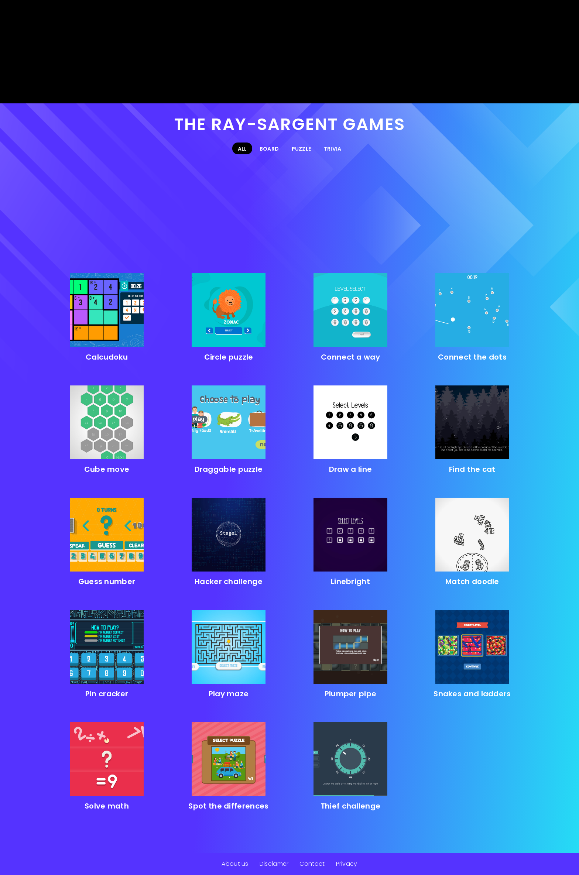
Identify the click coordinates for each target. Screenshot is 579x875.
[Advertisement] (289, 51)
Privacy (346, 863)
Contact (312, 863)
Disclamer (274, 863)
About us (235, 863)
